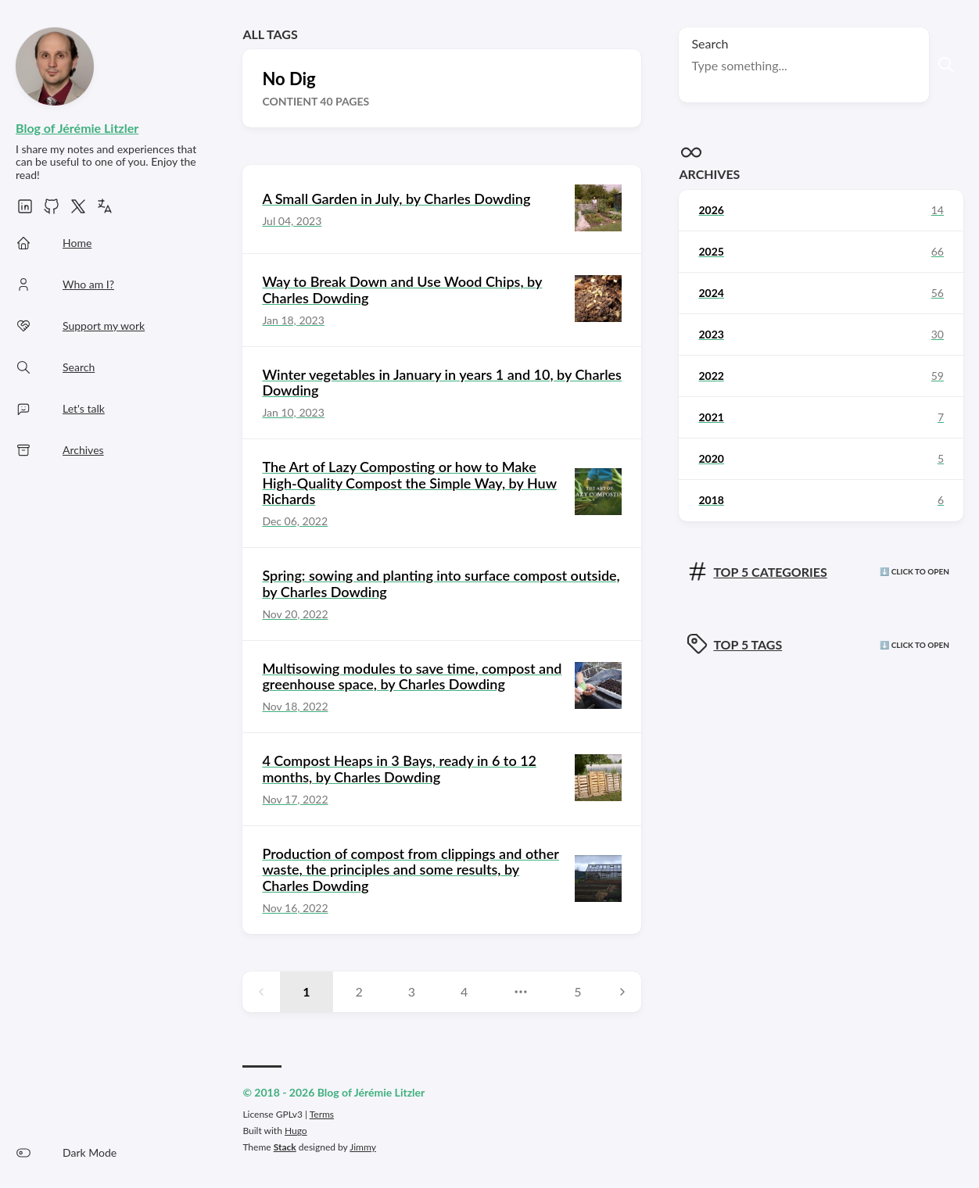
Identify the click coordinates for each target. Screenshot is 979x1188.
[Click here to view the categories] (821, 572)
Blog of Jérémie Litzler (77, 127)
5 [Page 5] (577, 991)
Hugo (296, 1130)
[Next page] (622, 992)
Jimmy (363, 1147)
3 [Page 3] (411, 991)
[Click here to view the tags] (821, 645)
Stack (285, 1147)
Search (709, 43)
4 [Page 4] (464, 991)
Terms (322, 1114)
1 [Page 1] (306, 991)
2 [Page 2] (359, 991)
